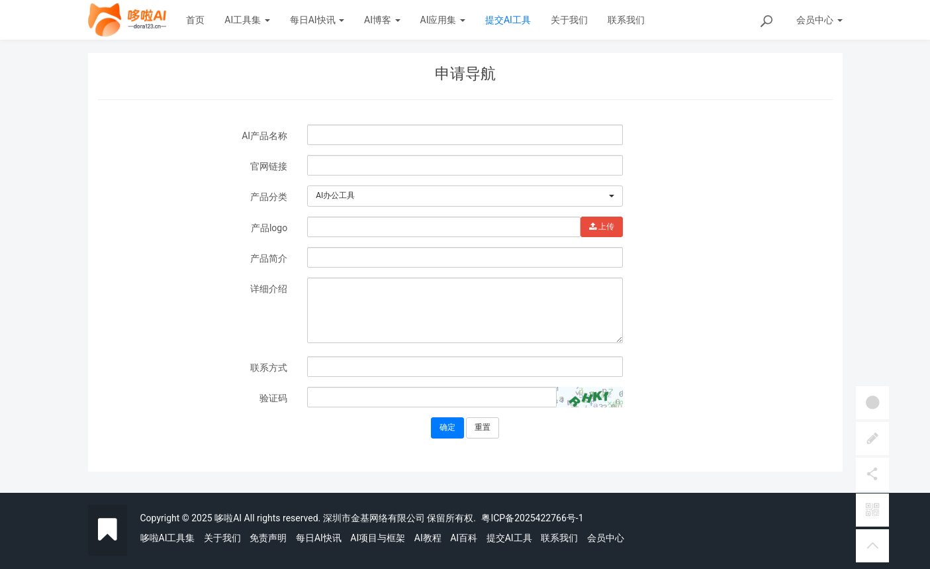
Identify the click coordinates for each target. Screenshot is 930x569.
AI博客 (382, 20)
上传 (601, 226)
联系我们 (626, 20)
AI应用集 (442, 20)
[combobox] (465, 195)
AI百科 (463, 538)
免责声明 (268, 538)
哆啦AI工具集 (167, 538)
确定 (447, 427)
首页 (195, 20)
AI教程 (428, 538)
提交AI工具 (508, 20)
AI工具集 (246, 20)
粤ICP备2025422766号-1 (532, 518)
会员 (819, 20)
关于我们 (569, 20)
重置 (482, 427)
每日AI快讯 (317, 20)
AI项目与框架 (377, 538)
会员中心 (605, 538)
